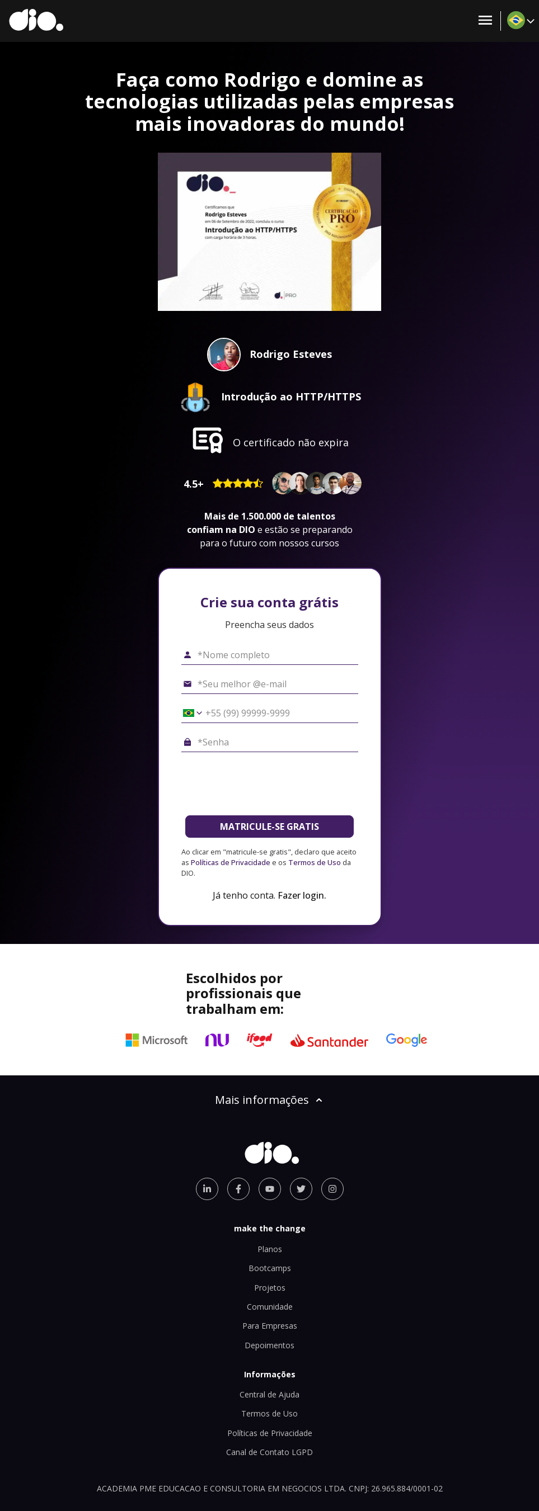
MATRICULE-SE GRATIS (269, 826)
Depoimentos (269, 1345)
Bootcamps (270, 1268)
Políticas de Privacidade (230, 862)
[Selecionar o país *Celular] (188, 713)
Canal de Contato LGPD (269, 1452)
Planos (269, 1249)
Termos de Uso (314, 862)
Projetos (269, 1287)
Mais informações (270, 1099)
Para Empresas (269, 1325)
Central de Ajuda (269, 1394)
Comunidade (270, 1306)
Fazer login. (302, 895)
